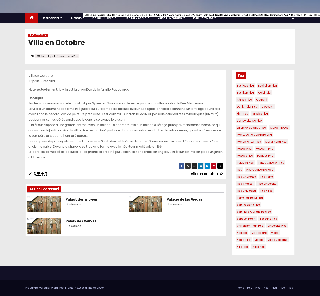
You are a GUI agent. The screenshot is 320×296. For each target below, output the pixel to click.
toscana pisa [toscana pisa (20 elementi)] (268, 219)
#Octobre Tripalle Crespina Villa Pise (57, 56)
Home (240, 288)
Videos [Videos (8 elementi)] (259, 240)
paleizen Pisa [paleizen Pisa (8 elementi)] (245, 163)
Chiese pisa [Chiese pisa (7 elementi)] (244, 100)
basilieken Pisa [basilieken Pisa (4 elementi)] (267, 85)
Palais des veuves (81, 221)
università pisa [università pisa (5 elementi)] (277, 226)
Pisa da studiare (106, 16)
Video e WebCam (173, 16)
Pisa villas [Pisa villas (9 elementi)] (266, 191)
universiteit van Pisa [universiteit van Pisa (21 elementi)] (250, 226)
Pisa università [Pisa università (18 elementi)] (246, 191)
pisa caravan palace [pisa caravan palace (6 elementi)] (259, 170)
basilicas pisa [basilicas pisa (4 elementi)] (245, 85)
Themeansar (96, 288)
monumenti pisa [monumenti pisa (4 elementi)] (276, 142)
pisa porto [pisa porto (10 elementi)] (266, 177)
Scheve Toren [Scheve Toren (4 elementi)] (246, 219)
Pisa (249, 288)
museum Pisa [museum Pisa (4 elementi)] (264, 149)
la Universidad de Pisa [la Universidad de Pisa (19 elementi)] (251, 128)
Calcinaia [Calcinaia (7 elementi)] (264, 93)
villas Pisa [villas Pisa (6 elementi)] (258, 247)
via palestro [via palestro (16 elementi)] (259, 233)
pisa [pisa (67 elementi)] (239, 170)
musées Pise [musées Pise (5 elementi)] (245, 156)
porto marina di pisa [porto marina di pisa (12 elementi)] (250, 198)
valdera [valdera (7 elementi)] (242, 233)
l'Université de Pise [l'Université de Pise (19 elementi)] (249, 121)
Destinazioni (52, 18)
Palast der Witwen (81, 199)
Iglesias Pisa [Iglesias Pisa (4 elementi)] (260, 114)
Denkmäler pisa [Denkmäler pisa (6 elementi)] (247, 107)
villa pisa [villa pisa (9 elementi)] (242, 247)
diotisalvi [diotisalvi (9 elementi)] (267, 107)
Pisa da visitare (139, 16)
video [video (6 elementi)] (274, 233)
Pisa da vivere (206, 16)
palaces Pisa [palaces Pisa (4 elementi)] (265, 156)
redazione (74, 204)
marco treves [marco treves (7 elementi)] (279, 128)
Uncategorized (38, 35)
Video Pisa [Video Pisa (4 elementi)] (243, 240)
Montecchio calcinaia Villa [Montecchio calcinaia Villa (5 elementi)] (254, 135)
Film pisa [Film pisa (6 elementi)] (242, 114)
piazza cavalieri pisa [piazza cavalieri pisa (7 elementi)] (271, 163)
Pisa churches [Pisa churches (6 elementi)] (246, 177)
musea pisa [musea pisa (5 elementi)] (244, 149)
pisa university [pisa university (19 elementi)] (267, 184)
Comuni (78, 16)
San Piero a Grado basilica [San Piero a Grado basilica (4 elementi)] (254, 212)
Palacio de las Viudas (185, 199)
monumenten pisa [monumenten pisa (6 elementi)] (249, 142)
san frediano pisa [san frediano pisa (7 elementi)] (248, 205)
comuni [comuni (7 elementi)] (261, 100)
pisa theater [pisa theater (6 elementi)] (245, 184)
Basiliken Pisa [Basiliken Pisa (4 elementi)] (245, 93)
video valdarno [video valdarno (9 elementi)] (278, 240)
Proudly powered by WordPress (45, 288)
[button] (293, 18)
